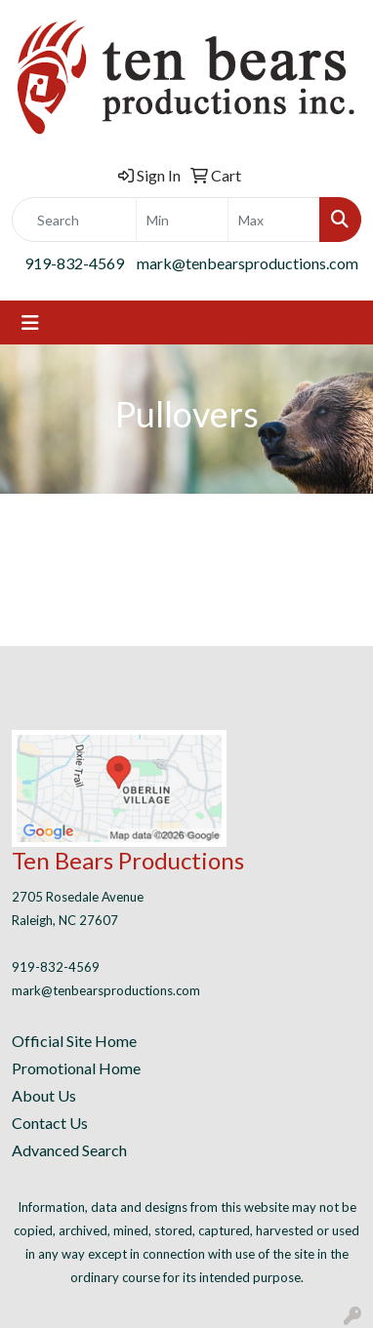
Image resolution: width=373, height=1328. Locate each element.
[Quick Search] (74, 219)
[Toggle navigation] (30, 322)
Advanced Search (69, 1150)
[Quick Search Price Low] (182, 219)
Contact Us (50, 1122)
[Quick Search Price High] (274, 219)
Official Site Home (74, 1040)
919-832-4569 (74, 263)
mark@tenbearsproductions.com (247, 263)
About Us (44, 1095)
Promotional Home (76, 1068)
